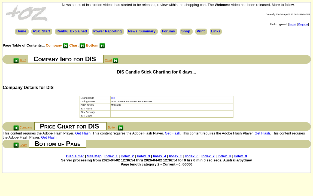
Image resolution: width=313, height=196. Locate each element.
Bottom (92, 45)
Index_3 (143, 156)
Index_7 (207, 156)
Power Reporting (107, 31)
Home (21, 31)
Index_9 (240, 156)
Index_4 (159, 156)
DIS (113, 98)
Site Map (94, 156)
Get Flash (82, 133)
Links (215, 31)
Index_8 (224, 156)
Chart (73, 45)
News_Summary (141, 31)
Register (303, 24)
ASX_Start (41, 31)
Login (292, 24)
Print (201, 31)
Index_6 (191, 156)
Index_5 (175, 156)
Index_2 (127, 156)
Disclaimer (75, 156)
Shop (185, 31)
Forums (168, 31)
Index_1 (111, 156)
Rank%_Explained (71, 31)
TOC (23, 60)
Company (54, 45)
